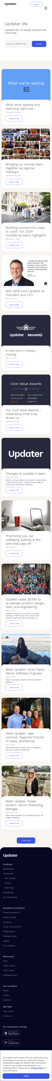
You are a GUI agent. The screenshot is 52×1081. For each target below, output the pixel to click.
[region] (26, 1065)
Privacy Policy (37, 1068)
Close (26, 1076)
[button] (45, 8)
